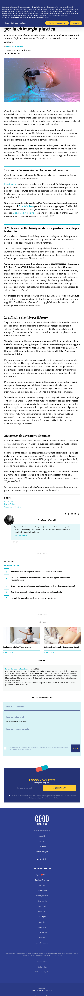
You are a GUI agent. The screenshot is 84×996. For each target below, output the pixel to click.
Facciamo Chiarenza (42, 880)
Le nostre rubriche (42, 943)
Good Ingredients (42, 896)
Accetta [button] (76, 23)
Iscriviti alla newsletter (42, 831)
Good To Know (42, 932)
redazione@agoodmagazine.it (42, 990)
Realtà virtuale (11, 184)
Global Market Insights (23, 212)
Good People (42, 906)
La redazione (42, 846)
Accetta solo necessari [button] (57, 23)
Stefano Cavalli (14, 46)
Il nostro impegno (42, 852)
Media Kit (42, 836)
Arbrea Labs (9, 501)
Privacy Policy (42, 962)
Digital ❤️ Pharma (42, 875)
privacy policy (39, 747)
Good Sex (42, 922)
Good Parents (42, 901)
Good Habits (42, 885)
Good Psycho (42, 917)
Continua (20, 535)
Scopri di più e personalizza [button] (15, 23)
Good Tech (11, 565)
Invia (75, 748)
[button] (81, 3)
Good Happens (42, 890)
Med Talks (41, 938)
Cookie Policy (42, 967)
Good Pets (42, 911)
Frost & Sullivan (10, 504)
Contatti (42, 841)
